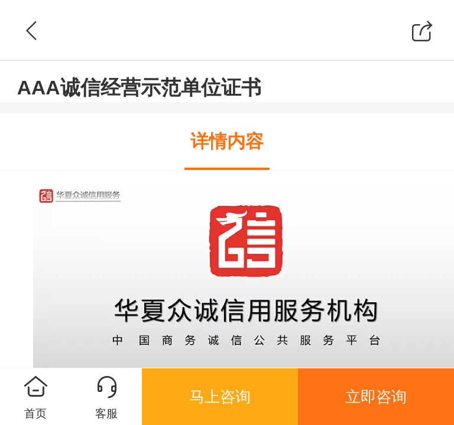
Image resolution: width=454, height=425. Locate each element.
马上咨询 (220, 397)
